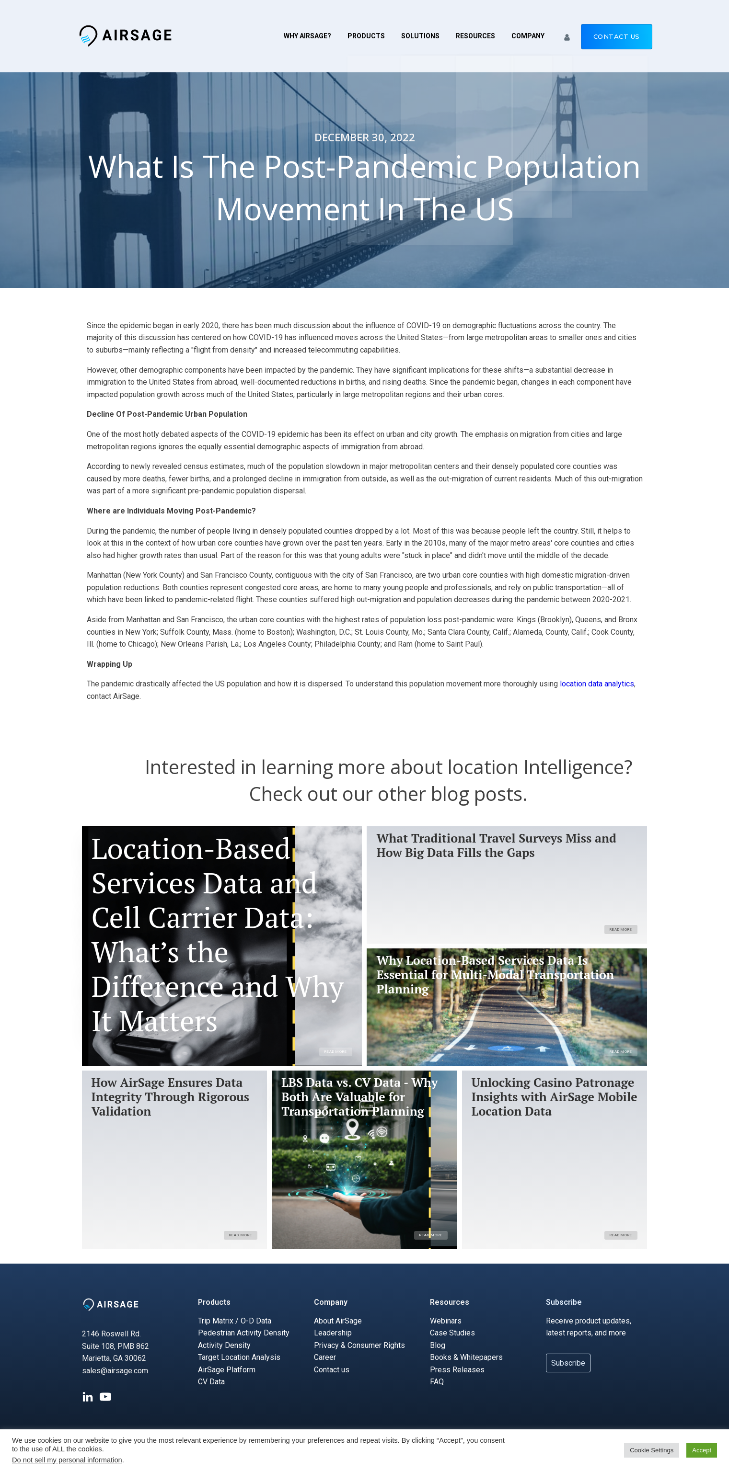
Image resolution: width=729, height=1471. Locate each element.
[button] (567, 36)
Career (325, 1357)
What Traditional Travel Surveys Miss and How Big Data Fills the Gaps (496, 845)
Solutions (420, 36)
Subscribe (564, 1302)
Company (527, 36)
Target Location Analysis (239, 1357)
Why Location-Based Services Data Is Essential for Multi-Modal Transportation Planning (495, 974)
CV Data (211, 1382)
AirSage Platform (226, 1369)
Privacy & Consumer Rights (359, 1345)
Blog (437, 1345)
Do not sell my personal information (67, 1460)
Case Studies (452, 1332)
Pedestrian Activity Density (243, 1332)
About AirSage (338, 1320)
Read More (335, 1051)
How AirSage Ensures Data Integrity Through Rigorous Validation (171, 1096)
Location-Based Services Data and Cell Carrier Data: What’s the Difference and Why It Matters (218, 934)
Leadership (333, 1332)
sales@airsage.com (115, 1370)
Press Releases (457, 1369)
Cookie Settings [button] (651, 1450)
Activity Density (224, 1345)
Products (366, 36)
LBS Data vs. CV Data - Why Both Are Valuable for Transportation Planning (359, 1096)
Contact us (616, 36)
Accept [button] (701, 1450)
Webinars (446, 1320)
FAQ (437, 1382)
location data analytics (597, 683)
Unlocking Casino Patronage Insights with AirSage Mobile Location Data (554, 1096)
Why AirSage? (307, 36)
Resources (475, 36)
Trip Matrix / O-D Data (234, 1320)
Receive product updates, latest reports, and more (588, 1327)
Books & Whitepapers (466, 1357)
